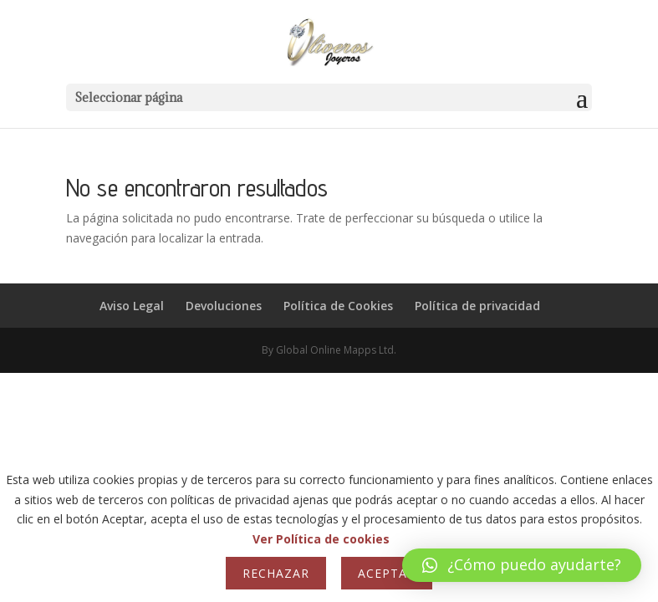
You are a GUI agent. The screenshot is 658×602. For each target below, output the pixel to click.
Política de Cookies (338, 306)
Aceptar (387, 573)
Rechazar (275, 573)
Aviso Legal (131, 306)
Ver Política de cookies (321, 539)
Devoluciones (224, 306)
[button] (521, 565)
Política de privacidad (477, 306)
